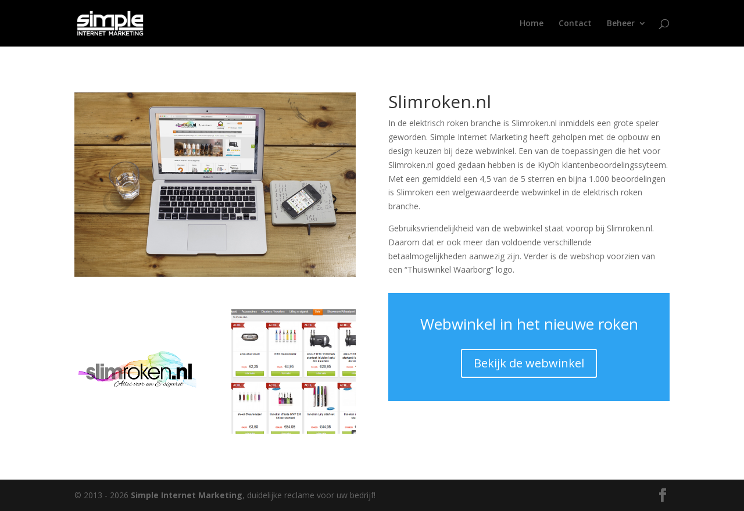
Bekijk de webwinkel (529, 363)
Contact (575, 23)
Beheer (621, 23)
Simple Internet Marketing (186, 495)
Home (531, 23)
